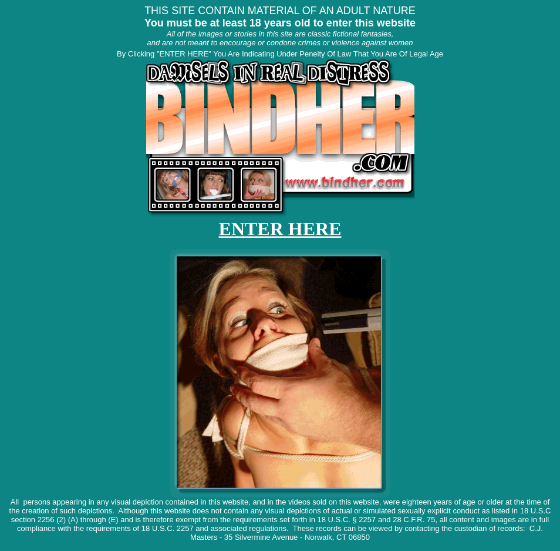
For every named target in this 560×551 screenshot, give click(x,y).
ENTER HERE (280, 228)
